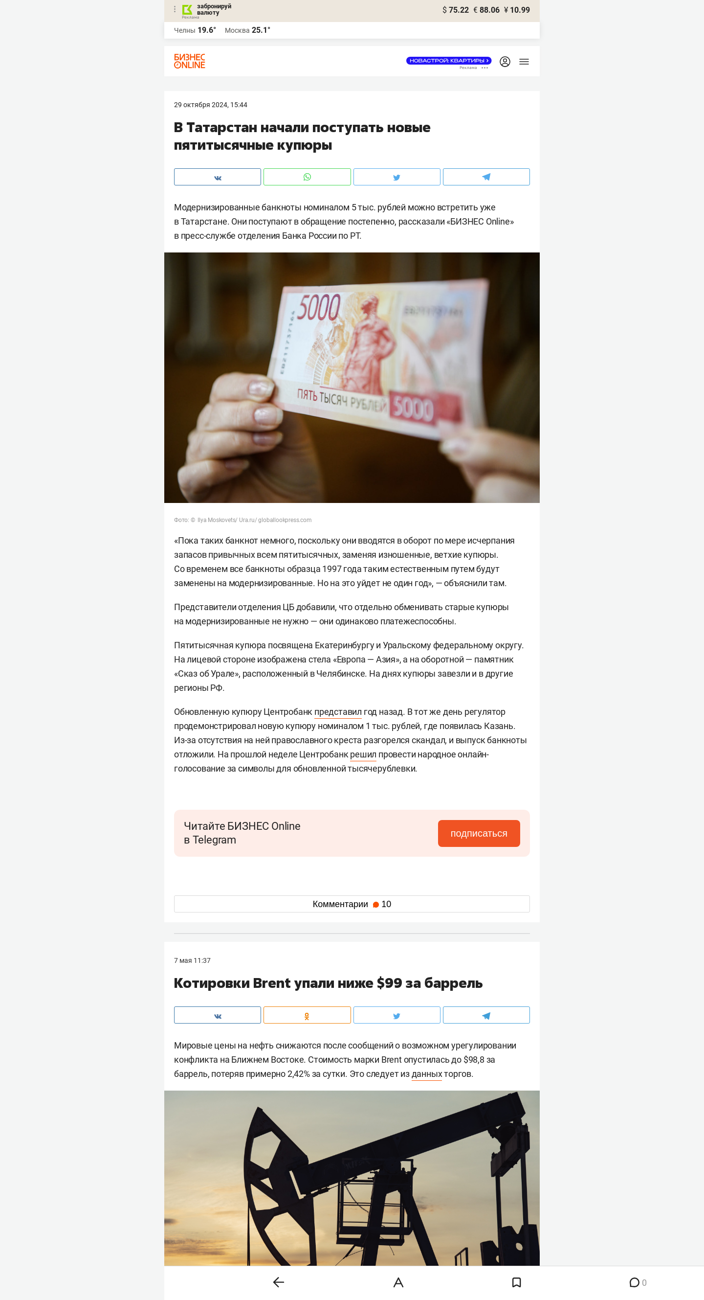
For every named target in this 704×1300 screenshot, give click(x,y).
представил (338, 712)
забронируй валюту (214, 9)
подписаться (479, 833)
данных (427, 1074)
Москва (237, 30)
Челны (185, 30)
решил (363, 754)
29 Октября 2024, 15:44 (210, 105)
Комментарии (352, 904)
